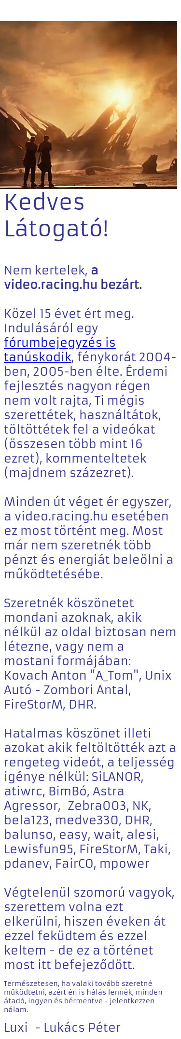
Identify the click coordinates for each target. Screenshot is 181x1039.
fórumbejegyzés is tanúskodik (60, 350)
